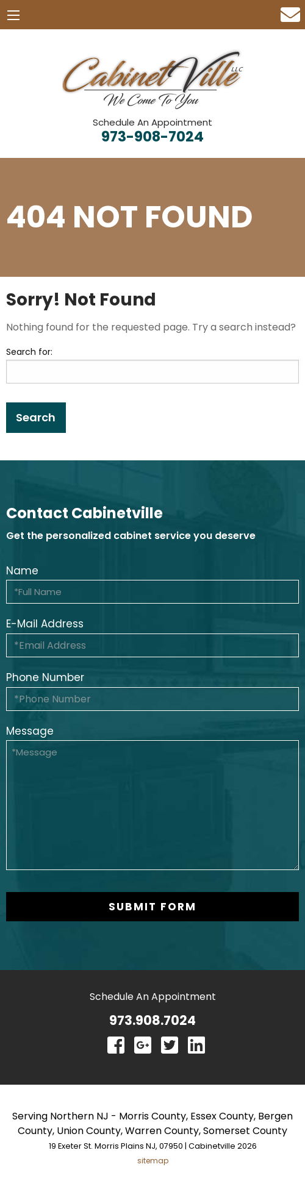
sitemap (152, 1160)
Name (22, 570)
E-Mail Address (45, 623)
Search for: (29, 352)
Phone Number (45, 677)
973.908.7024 (152, 1020)
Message (30, 731)
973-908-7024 (152, 136)
